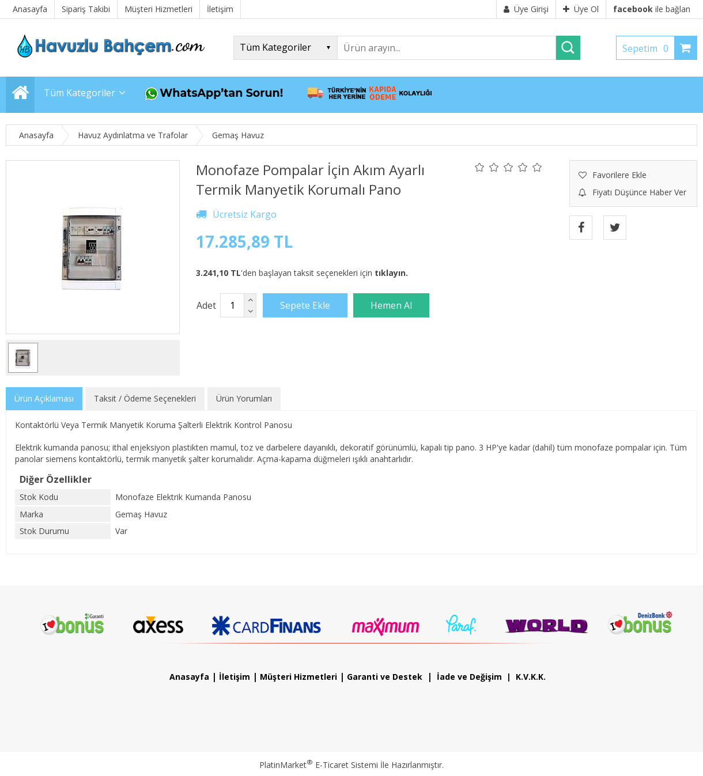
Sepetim (648, 48)
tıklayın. (391, 272)
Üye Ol (581, 8)
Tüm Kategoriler (79, 92)
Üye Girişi (526, 8)
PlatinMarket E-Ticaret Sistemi (318, 764)
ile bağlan (651, 8)
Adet (206, 305)
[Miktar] (232, 305)
